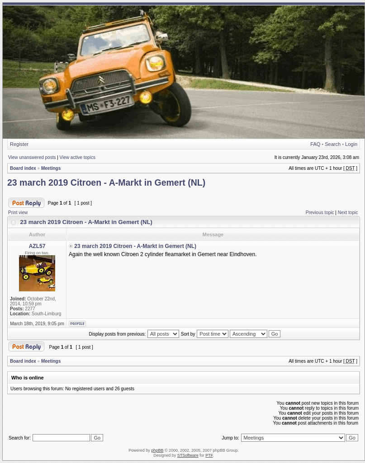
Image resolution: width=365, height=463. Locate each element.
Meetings (51, 168)
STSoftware (188, 455)
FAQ (315, 144)
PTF (209, 455)
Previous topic (320, 212)
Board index (23, 168)
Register (19, 144)
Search (333, 144)
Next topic (348, 212)
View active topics (77, 157)
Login (351, 144)
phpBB (157, 450)
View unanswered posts (32, 157)
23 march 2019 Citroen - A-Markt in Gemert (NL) (106, 182)
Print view (18, 212)
